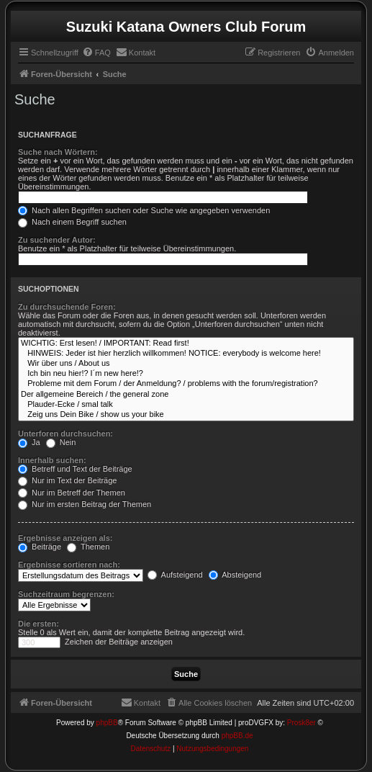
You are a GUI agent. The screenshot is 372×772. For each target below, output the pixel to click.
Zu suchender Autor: (57, 239)
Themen (88, 546)
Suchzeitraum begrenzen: (66, 594)
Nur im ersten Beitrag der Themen (84, 504)
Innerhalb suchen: (52, 460)
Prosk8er (301, 723)
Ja (29, 442)
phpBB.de (237, 736)
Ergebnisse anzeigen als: (65, 538)
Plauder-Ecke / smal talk (186, 405)
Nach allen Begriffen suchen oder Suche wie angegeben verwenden (144, 210)
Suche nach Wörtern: (58, 152)
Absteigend (235, 574)
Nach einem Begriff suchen (72, 221)
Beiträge (39, 546)
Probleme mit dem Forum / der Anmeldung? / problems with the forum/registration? (186, 384)
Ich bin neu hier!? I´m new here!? (186, 374)
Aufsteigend (175, 574)
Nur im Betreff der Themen (71, 492)
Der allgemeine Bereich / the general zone (186, 395)
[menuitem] (96, 52)
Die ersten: (38, 623)
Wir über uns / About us (186, 364)
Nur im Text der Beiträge (67, 480)
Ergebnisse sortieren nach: (69, 564)
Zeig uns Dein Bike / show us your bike (186, 415)
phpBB (107, 723)
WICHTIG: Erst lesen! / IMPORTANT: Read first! (186, 343)
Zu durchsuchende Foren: (67, 306)
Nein (61, 442)
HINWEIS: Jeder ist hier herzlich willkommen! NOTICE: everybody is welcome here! (186, 354)
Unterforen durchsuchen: (65, 433)
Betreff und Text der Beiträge (75, 468)
